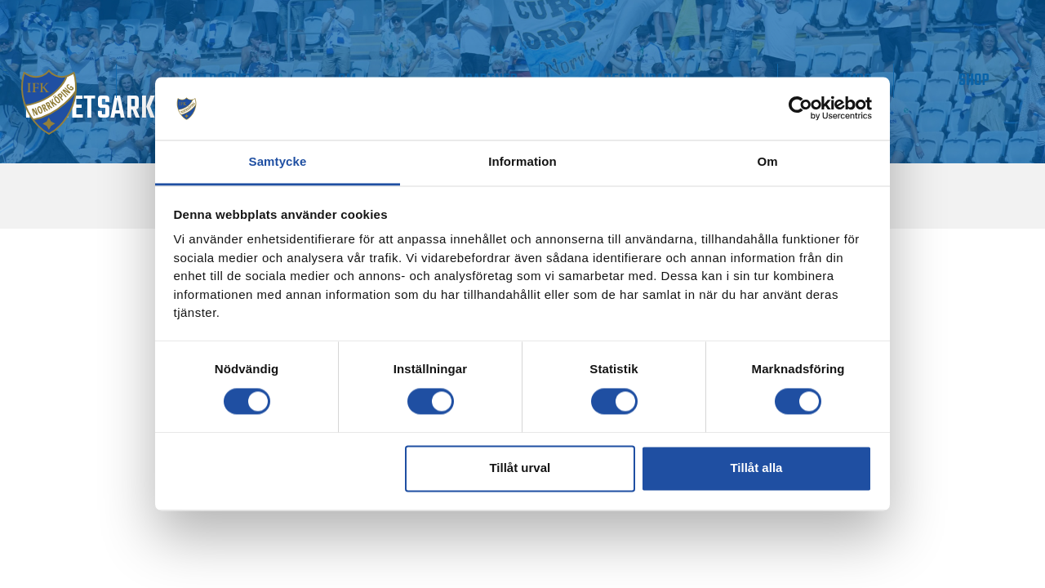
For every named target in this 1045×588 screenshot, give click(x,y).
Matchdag (107, 80)
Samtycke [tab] (278, 161)
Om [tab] (767, 161)
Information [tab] (522, 161)
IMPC (914, 80)
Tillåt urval (519, 468)
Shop (993, 80)
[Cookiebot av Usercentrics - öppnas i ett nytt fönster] (800, 108)
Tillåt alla (756, 468)
